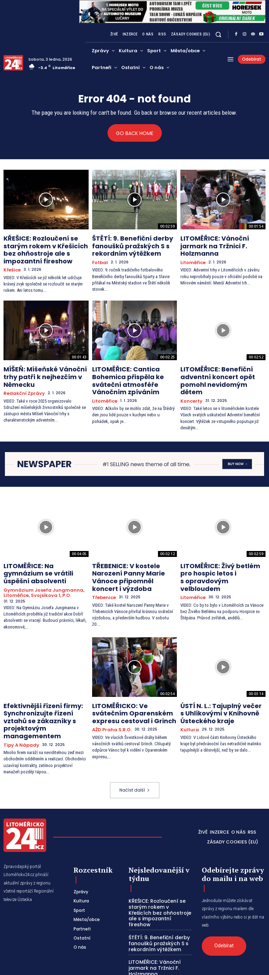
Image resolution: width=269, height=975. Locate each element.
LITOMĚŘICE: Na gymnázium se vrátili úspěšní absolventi (44, 548)
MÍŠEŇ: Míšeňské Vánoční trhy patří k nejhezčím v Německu (43, 364)
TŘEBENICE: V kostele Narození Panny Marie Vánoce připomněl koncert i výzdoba (133, 551)
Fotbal (99, 257)
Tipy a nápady (19, 697)
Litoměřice (191, 251)
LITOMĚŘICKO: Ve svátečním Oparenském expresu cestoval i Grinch (133, 677)
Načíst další (134, 742)
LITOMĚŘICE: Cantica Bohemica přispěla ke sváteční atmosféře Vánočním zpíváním (133, 367)
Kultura (188, 692)
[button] (218, 34)
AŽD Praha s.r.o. (109, 692)
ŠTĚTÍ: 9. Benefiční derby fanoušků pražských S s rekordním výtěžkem (125, 243)
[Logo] (13, 62)
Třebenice (103, 564)
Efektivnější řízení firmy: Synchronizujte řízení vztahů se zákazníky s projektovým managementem (46, 680)
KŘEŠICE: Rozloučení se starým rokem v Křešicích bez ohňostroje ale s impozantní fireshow (44, 246)
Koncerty (190, 381)
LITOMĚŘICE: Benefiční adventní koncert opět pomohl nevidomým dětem (222, 367)
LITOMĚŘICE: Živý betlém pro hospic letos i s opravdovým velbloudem (217, 551)
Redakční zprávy (21, 375)
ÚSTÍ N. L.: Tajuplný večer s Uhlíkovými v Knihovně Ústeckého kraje (215, 677)
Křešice (11, 263)
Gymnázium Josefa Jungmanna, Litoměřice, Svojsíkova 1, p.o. (39, 560)
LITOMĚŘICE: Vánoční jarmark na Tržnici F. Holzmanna (219, 240)
